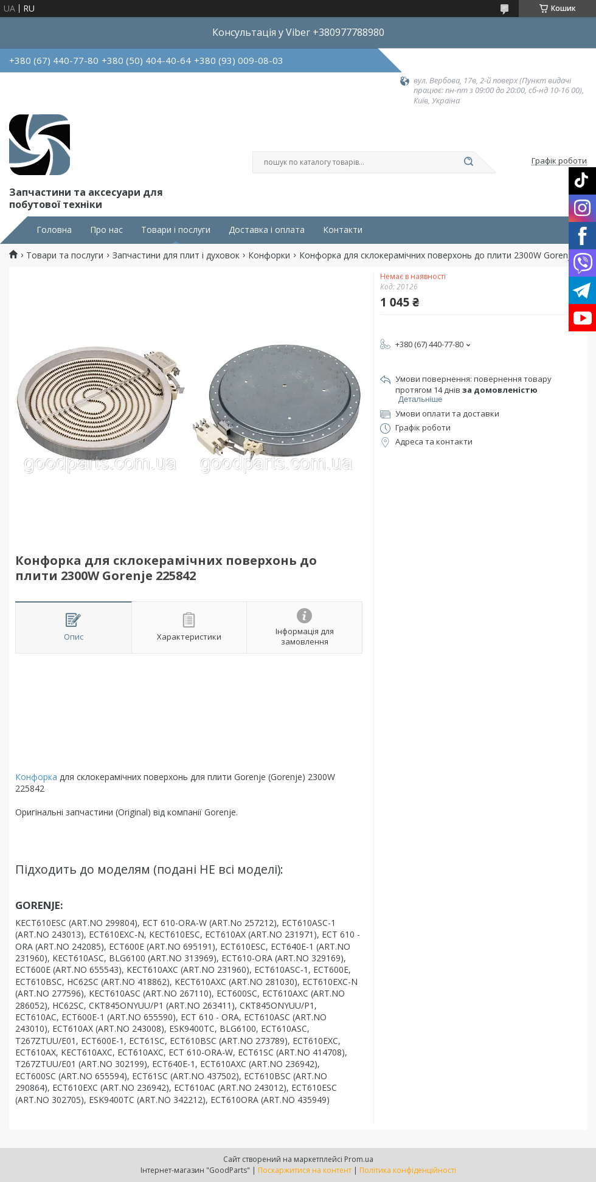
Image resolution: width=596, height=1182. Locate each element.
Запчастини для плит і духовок (176, 255)
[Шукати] (468, 162)
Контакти (342, 230)
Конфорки (269, 255)
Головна (54, 230)
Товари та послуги (64, 255)
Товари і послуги (175, 230)
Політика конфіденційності (407, 1170)
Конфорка (36, 777)
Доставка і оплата (267, 230)
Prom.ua (358, 1159)
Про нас (106, 230)
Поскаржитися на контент (305, 1170)
